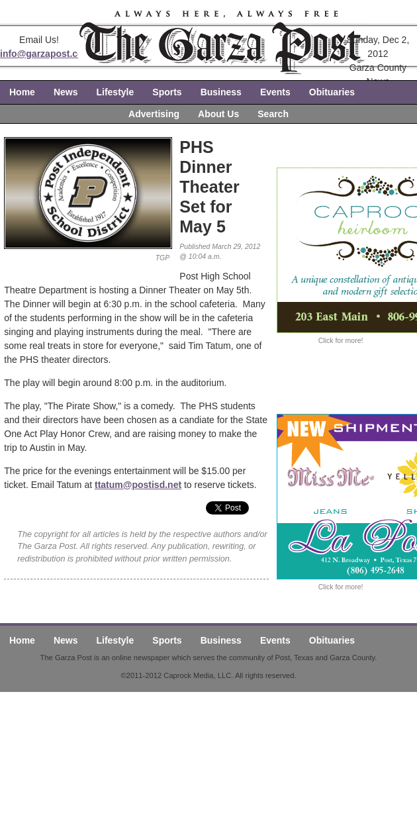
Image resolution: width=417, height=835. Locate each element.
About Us (218, 114)
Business (221, 92)
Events (275, 92)
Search (273, 114)
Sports (166, 92)
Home (22, 92)
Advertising (153, 114)
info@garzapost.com (45, 53)
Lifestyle (115, 92)
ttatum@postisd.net (138, 484)
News (66, 92)
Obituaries (332, 92)
